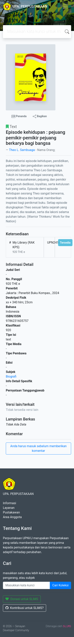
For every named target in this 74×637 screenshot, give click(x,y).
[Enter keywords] (26, 585)
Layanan (9, 508)
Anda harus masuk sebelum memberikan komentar (38, 448)
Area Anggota (12, 517)
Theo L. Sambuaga (22, 150)
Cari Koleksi (60, 585)
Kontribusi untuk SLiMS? (24, 608)
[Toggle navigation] (65, 6)
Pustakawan (11, 512)
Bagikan (40, 116)
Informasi (9, 503)
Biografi (11, 376)
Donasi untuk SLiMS (21, 599)
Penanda (19, 116)
